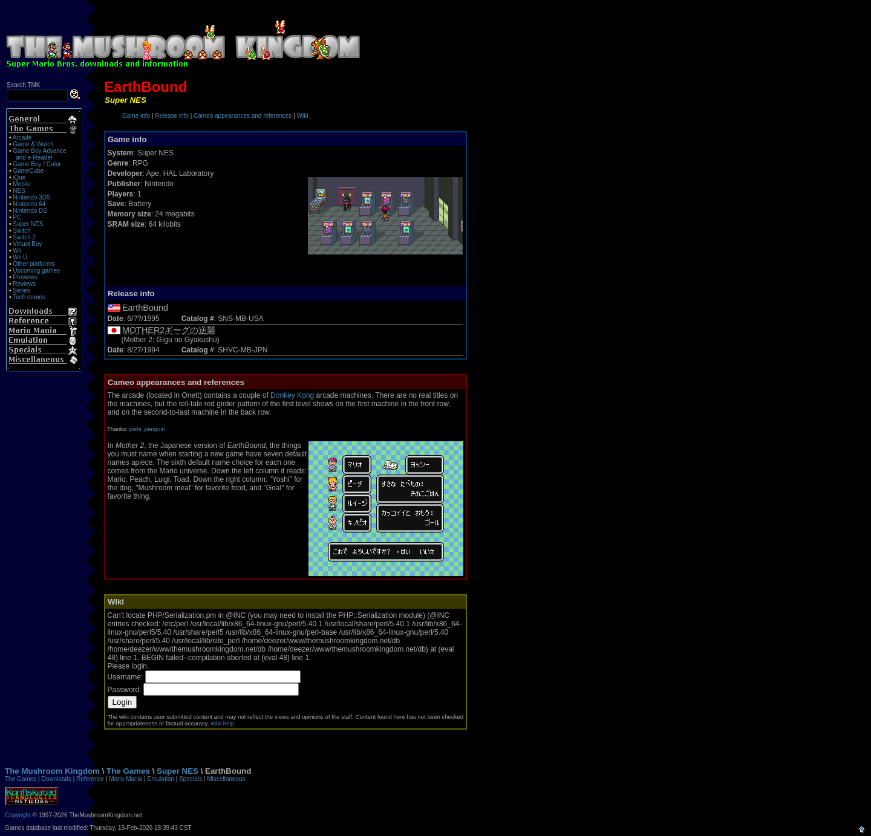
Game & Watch (33, 144)
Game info (136, 115)
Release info (172, 115)
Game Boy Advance (39, 150)
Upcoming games (36, 270)
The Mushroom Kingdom (52, 771)
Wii (17, 250)
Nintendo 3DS (31, 197)
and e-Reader (34, 157)
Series (21, 290)
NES (19, 190)
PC (17, 217)
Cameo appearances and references (243, 115)
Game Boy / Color (36, 164)
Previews (25, 277)
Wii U (20, 257)
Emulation (161, 779)
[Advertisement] (617, 35)
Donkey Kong (292, 395)
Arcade (22, 137)
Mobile (21, 184)
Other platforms (33, 264)
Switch (21, 230)
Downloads (56, 779)
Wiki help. (223, 723)
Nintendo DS (30, 210)
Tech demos (29, 297)
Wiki (302, 115)
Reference (90, 779)
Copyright (18, 815)
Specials (190, 779)
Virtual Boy (27, 244)
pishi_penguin (147, 429)
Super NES (28, 224)
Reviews (24, 283)
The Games (128, 771)
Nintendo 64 (29, 204)
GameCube (28, 170)
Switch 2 (24, 237)
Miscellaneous (226, 779)
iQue (19, 177)
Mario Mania (125, 779)
